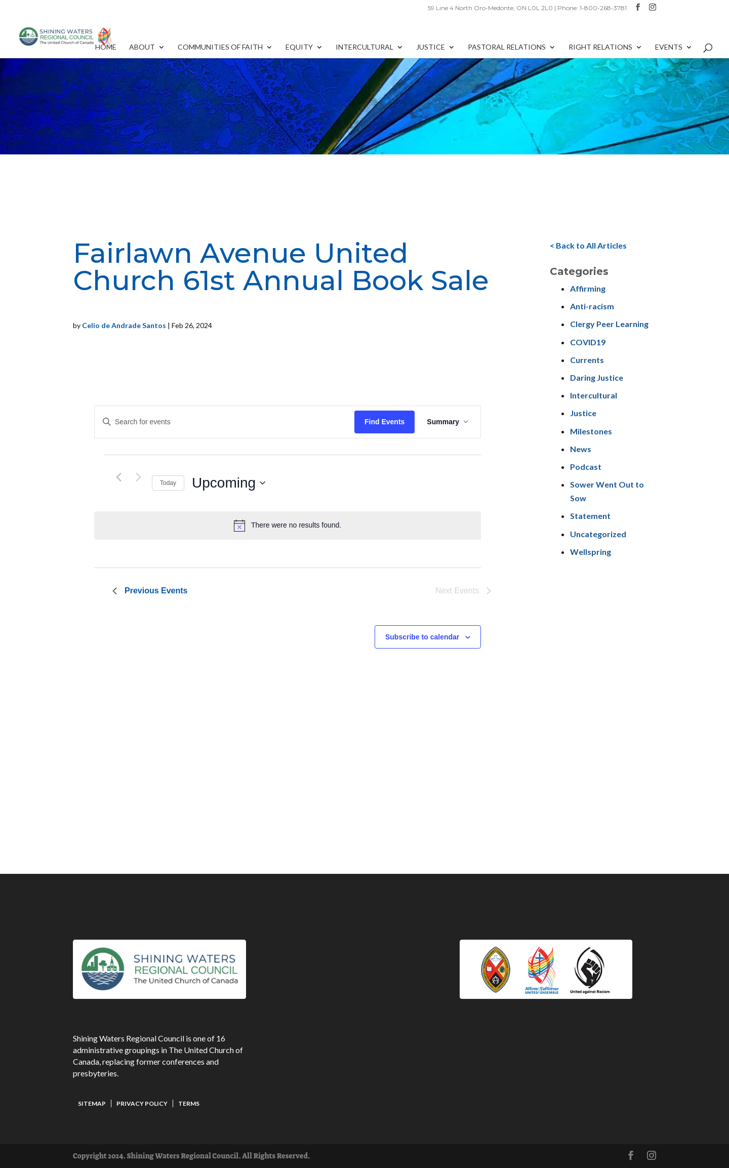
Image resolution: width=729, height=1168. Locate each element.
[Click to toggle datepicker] (228, 483)
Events (668, 47)
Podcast (585, 466)
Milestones (591, 431)
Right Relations (600, 47)
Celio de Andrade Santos (124, 325)
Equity (299, 47)
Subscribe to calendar (422, 637)
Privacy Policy (142, 1103)
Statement (590, 515)
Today (168, 483)
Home (105, 47)
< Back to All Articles (588, 245)
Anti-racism (592, 306)
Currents (587, 360)
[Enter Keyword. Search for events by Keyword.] (224, 422)
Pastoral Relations (507, 47)
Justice (430, 47)
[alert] (287, 525)
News (580, 449)
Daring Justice (596, 377)
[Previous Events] (118, 477)
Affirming (587, 288)
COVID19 (587, 342)
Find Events (384, 422)
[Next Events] (138, 477)
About (142, 47)
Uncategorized (598, 534)
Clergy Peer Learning (609, 324)
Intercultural (364, 47)
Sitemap (92, 1103)
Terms (188, 1103)
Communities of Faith (220, 47)
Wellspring (590, 551)
